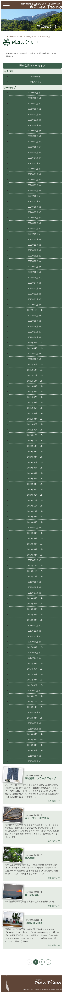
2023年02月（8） (35, 294)
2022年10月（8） (35, 315)
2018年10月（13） (35, 576)
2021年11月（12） (35, 375)
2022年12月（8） (35, 305)
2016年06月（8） (35, 729)
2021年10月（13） (35, 381)
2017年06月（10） (35, 663)
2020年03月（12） (35, 484)
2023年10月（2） (35, 250)
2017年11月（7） (35, 636)
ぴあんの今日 (35, 82)
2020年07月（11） (35, 462)
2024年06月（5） (35, 207)
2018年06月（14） (35, 598)
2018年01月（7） (35, 625)
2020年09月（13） (35, 451)
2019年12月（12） (35, 500)
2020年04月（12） (35, 479)
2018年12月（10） (35, 565)
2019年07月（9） (35, 527)
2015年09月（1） (35, 761)
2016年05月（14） (35, 734)
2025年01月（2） (35, 174)
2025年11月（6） (35, 120)
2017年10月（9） (35, 642)
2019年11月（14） (35, 506)
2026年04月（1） (35, 93)
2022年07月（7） (35, 332)
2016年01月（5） (35, 756)
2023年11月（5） (35, 245)
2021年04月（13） (35, 413)
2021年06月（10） (35, 402)
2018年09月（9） (35, 582)
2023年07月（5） (35, 267)
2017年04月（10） (35, 674)
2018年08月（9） (35, 587)
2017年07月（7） (35, 658)
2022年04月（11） (35, 348)
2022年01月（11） (35, 364)
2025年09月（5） (35, 131)
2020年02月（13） (35, 489)
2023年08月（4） (35, 261)
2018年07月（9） (35, 593)
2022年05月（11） (35, 343)
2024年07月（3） (35, 201)
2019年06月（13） (35, 533)
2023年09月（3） (35, 256)
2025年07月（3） (35, 142)
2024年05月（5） (35, 212)
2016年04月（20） (35, 739)
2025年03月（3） (35, 163)
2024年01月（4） (35, 234)
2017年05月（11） (35, 669)
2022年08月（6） (35, 326)
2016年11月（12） (35, 701)
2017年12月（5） (35, 631)
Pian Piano (17, 36)
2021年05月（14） (35, 408)
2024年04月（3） (35, 218)
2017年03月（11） (35, 680)
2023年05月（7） (35, 277)
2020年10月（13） (35, 446)
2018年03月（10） (35, 615)
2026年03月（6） (35, 98)
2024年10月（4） (35, 190)
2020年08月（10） (35, 457)
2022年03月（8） (35, 353)
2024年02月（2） (35, 228)
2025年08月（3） (35, 136)
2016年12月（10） (35, 696)
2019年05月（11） (35, 538)
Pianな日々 (31, 36)
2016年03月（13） (35, 745)
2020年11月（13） (35, 441)
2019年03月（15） (35, 549)
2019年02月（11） (35, 555)
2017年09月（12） (35, 647)
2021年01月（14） (35, 430)
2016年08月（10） (35, 718)
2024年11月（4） (35, 185)
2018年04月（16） (35, 609)
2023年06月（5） (35, 272)
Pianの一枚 (35, 76)
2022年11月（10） (35, 310)
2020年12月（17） (35, 435)
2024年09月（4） (35, 196)
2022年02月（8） (35, 359)
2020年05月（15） (35, 473)
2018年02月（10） (35, 620)
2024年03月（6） (35, 223)
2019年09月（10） (35, 517)
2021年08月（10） (35, 391)
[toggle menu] (6, 5)
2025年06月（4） (35, 147)
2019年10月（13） (35, 511)
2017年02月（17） (35, 685)
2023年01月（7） (35, 299)
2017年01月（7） (35, 691)
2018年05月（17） (35, 604)
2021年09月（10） (35, 386)
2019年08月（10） (35, 522)
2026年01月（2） (35, 109)
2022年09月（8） (35, 321)
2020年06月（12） (35, 468)
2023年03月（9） (35, 288)
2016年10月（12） (35, 707)
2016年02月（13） (35, 750)
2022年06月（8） (35, 337)
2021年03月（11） (35, 419)
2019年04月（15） (35, 544)
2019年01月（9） (35, 560)
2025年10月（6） (35, 125)
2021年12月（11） (35, 370)
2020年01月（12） (35, 495)
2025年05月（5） (35, 152)
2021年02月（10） (35, 424)
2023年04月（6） (35, 283)
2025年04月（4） (35, 158)
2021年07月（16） (35, 397)
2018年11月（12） (35, 571)
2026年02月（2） (35, 103)
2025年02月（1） (35, 169)
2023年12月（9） (35, 239)
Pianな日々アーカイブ (32, 65)
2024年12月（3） (35, 180)
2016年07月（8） (35, 723)
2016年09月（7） (35, 712)
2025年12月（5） (35, 114)
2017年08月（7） (35, 653)
